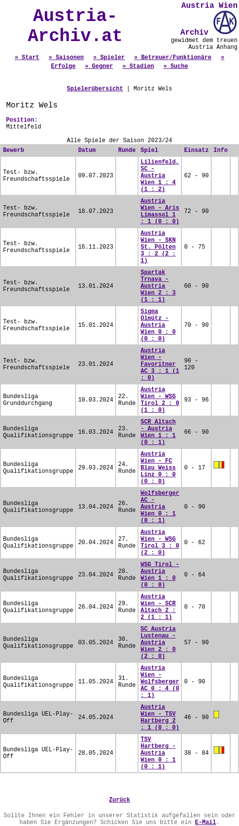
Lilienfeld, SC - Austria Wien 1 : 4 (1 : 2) (159, 176)
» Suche (175, 66)
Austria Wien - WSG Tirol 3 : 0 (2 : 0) (159, 542)
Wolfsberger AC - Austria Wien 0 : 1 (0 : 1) (159, 507)
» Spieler (109, 57)
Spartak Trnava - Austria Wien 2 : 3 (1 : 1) (158, 286)
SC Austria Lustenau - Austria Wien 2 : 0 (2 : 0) (158, 643)
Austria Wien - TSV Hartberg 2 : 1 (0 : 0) (159, 717)
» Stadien (138, 66)
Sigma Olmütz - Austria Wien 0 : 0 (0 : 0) (158, 325)
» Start (27, 57)
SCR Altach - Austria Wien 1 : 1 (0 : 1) (158, 432)
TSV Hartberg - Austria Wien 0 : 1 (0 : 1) (158, 753)
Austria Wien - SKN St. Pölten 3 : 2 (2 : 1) (158, 247)
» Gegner (99, 66)
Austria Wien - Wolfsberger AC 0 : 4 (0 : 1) (159, 682)
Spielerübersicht (95, 88)
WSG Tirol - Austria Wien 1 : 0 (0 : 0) (159, 575)
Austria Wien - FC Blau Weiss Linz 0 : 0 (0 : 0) (158, 468)
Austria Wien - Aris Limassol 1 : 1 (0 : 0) (159, 211)
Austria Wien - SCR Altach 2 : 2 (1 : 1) (158, 607)
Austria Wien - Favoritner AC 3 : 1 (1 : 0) (159, 364)
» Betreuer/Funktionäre (172, 57)
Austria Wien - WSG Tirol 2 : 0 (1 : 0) (159, 400)
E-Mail (205, 822)
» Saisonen (66, 57)
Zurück (119, 800)
